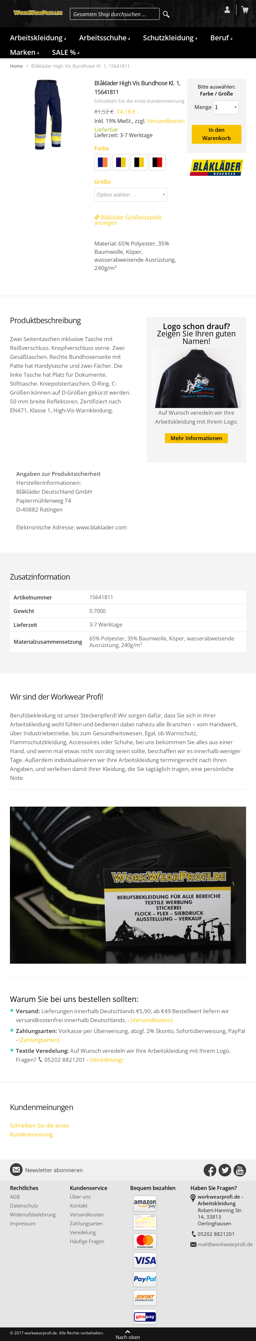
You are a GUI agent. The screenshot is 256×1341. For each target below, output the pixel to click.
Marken (22, 52)
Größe (102, 181)
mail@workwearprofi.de (225, 1244)
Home (16, 66)
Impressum (23, 1223)
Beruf (219, 37)
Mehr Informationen (196, 438)
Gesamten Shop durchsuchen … (109, 14)
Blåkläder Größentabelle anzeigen (128, 220)
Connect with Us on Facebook (210, 1170)
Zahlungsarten (86, 1223)
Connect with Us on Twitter (225, 1170)
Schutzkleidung (168, 37)
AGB (15, 1196)
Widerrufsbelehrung (33, 1214)
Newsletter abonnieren (54, 1170)
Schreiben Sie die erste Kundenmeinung (139, 101)
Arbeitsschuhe (103, 37)
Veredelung (83, 1232)
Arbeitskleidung (36, 37)
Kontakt (78, 1205)
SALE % (64, 52)
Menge (203, 107)
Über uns (80, 1196)
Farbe (101, 148)
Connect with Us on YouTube (239, 1170)
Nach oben (128, 1337)
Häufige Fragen (87, 1241)
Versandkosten (166, 121)
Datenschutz (24, 1205)
